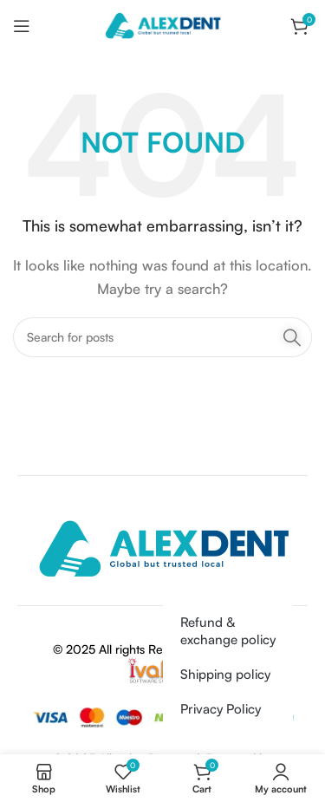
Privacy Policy (220, 709)
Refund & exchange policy (228, 631)
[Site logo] (162, 24)
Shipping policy (225, 674)
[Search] (162, 337)
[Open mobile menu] (21, 26)
